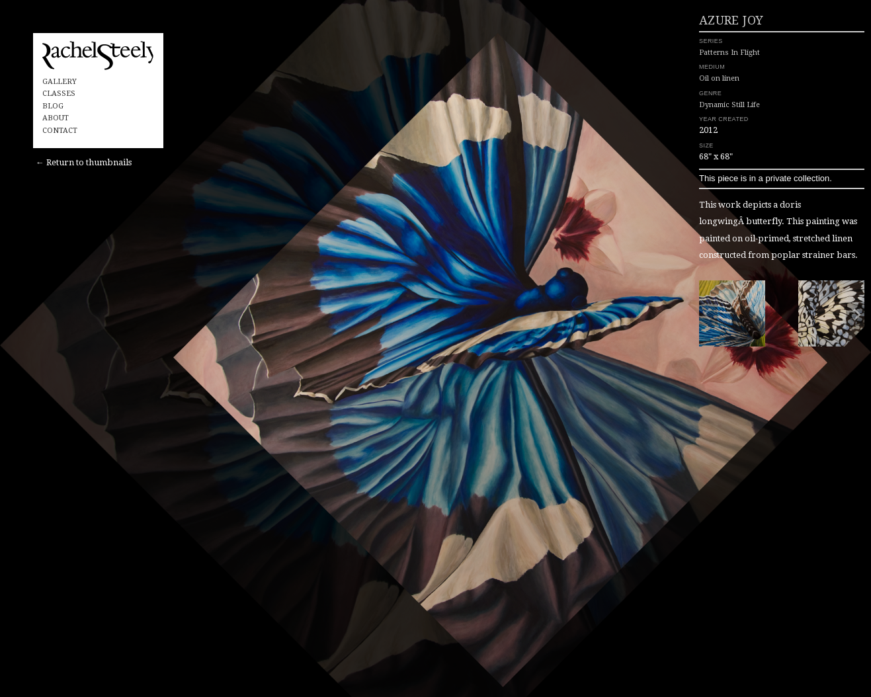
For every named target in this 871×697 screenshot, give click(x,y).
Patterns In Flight (681, 82)
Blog (52, 106)
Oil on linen (671, 106)
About (55, 118)
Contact (59, 130)
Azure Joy (683, 51)
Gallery (59, 81)
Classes (58, 93)
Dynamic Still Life (681, 131)
